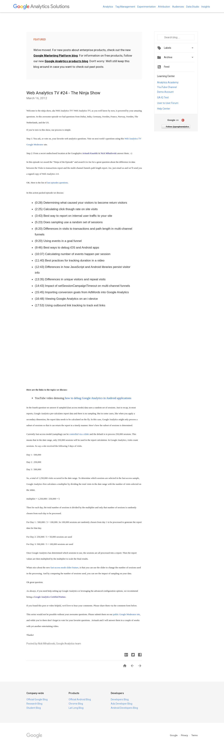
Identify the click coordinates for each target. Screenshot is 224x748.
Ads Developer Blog (121, 703)
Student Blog (33, 707)
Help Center (163, 108)
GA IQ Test (163, 97)
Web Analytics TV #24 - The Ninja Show (63, 92)
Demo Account (165, 91)
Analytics (108, 6)
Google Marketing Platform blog (55, 55)
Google (174, 735)
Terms (194, 735)
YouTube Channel (167, 87)
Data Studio (192, 6)
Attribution (164, 6)
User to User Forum (167, 103)
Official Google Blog (37, 699)
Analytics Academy (167, 82)
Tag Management (125, 6)
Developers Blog (120, 699)
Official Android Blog (80, 699)
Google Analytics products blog (66, 61)
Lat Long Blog (76, 707)
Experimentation (146, 6)
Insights (205, 6)
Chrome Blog (76, 703)
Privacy (184, 735)
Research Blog (34, 703)
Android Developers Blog (124, 707)
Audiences (178, 6)
